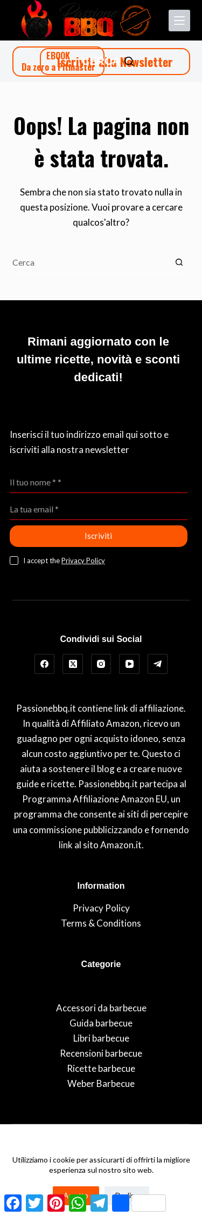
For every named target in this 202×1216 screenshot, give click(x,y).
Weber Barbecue (101, 1083)
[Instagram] (101, 664)
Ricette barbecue (101, 1068)
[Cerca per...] (90, 262)
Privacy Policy (83, 560)
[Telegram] (158, 664)
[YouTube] (129, 664)
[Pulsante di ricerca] (179, 262)
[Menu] (179, 20)
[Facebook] (44, 664)
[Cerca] (108, 61)
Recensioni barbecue (101, 1053)
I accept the (64, 560)
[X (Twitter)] (72, 664)
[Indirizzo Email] (98, 509)
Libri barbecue (101, 1038)
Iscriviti (98, 536)
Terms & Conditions (101, 923)
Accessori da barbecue (101, 1008)
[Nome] (98, 482)
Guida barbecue (101, 1023)
